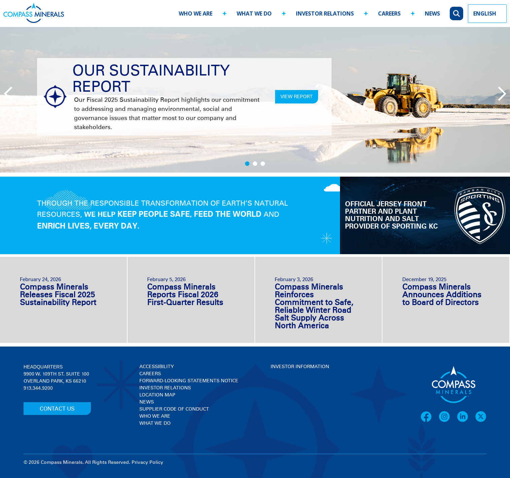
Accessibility (156, 366)
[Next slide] (498, 93)
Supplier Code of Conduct (174, 409)
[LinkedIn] (466, 421)
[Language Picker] (487, 13)
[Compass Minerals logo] (33, 14)
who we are (195, 13)
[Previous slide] (10, 93)
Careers (150, 373)
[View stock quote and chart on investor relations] (302, 395)
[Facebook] (429, 421)
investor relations (325, 13)
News (146, 402)
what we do (254, 13)
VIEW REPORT (296, 96)
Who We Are (154, 416)
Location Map (157, 395)
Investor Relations (165, 388)
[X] (480, 421)
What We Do (155, 423)
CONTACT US (57, 409)
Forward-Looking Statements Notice (188, 381)
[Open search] (456, 13)
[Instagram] (448, 421)
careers (389, 13)
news (432, 13)
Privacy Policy (147, 462)
